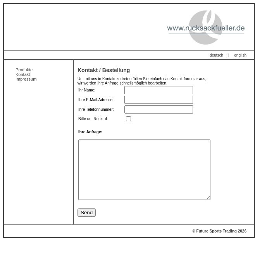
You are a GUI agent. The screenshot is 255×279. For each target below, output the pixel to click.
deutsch (216, 55)
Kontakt (23, 74)
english (240, 55)
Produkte (24, 69)
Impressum (26, 79)
